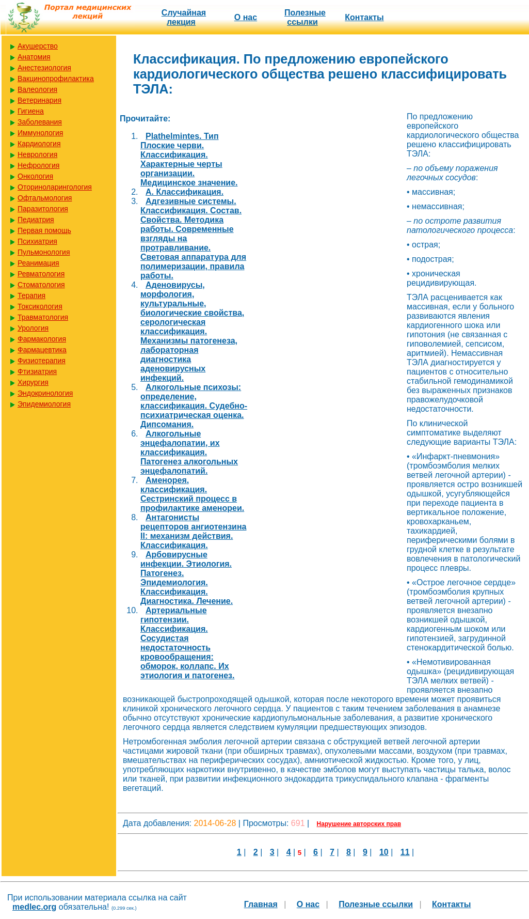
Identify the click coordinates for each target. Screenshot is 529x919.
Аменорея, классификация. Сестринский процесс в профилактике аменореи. (192, 494)
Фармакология (42, 339)
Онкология (35, 176)
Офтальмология (45, 198)
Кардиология (39, 143)
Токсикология (40, 306)
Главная (261, 904)
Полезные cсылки (305, 17)
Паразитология (43, 209)
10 (384, 852)
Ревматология (41, 274)
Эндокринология (45, 393)
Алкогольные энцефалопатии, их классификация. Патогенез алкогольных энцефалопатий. (189, 452)
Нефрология (38, 165)
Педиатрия (36, 219)
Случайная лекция (184, 17)
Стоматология (41, 285)
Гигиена (31, 111)
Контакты (364, 17)
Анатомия (34, 57)
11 (405, 852)
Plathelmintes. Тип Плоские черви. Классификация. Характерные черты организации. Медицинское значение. (189, 159)
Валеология (37, 89)
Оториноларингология (55, 187)
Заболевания (40, 122)
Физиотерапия (42, 360)
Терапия (31, 295)
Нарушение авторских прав (359, 824)
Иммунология (40, 133)
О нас (245, 17)
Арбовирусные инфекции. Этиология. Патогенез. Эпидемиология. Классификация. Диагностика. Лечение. (186, 577)
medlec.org (34, 906)
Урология (33, 328)
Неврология (37, 154)
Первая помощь (44, 230)
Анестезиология (44, 68)
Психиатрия (37, 241)
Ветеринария (39, 100)
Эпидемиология (44, 404)
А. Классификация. (184, 192)
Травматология (43, 317)
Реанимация (38, 263)
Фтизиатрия (37, 371)
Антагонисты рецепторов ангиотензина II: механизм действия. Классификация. (193, 531)
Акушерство (38, 46)
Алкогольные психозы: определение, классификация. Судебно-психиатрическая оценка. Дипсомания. (193, 406)
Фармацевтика (42, 350)
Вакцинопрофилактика (56, 78)
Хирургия (33, 382)
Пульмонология (44, 252)
